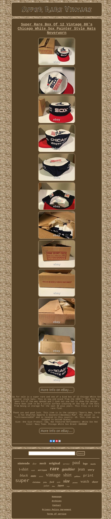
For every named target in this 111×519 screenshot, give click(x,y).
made (33, 470)
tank (58, 482)
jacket (46, 485)
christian (36, 482)
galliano (77, 476)
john (45, 482)
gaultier (68, 469)
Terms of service (56, 514)
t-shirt (23, 469)
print (88, 476)
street (41, 476)
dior (35, 463)
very (91, 470)
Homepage (56, 497)
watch (85, 481)
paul (76, 462)
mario (93, 464)
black (24, 475)
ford (52, 482)
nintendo (24, 463)
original (54, 463)
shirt (67, 474)
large (68, 486)
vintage (53, 474)
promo (75, 482)
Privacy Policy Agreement (56, 509)
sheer (95, 481)
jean (81, 469)
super (22, 480)
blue (53, 486)
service (66, 464)
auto (33, 475)
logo (85, 463)
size (66, 481)
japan (61, 485)
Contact (56, 505)
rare (54, 468)
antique (42, 470)
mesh (42, 463)
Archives (56, 501)
